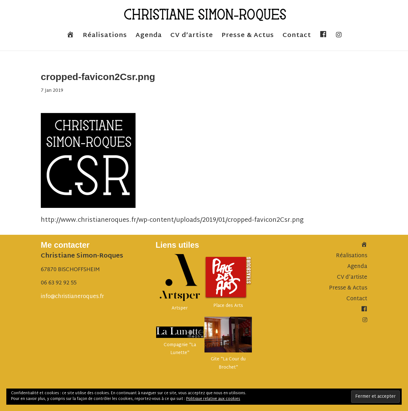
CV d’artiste (191, 37)
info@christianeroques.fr (72, 297)
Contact (297, 37)
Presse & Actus (248, 37)
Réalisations (105, 37)
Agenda (149, 37)
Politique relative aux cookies (213, 398)
